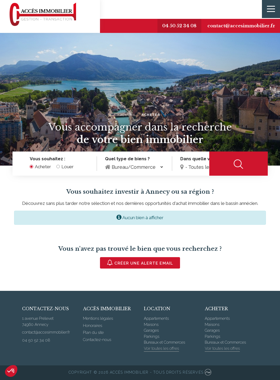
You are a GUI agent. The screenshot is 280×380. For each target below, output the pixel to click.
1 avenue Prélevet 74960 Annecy (37, 321)
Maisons (151, 324)
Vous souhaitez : (47, 159)
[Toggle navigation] (270, 9)
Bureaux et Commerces (164, 342)
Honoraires (92, 325)
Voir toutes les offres (161, 348)
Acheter (43, 167)
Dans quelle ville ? (200, 159)
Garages (151, 330)
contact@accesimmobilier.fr (239, 25)
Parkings (151, 336)
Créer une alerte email (140, 263)
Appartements (156, 318)
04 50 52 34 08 (173, 25)
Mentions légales (98, 318)
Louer (67, 167)
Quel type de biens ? (127, 159)
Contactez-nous (97, 339)
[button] (11, 371)
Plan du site (93, 332)
